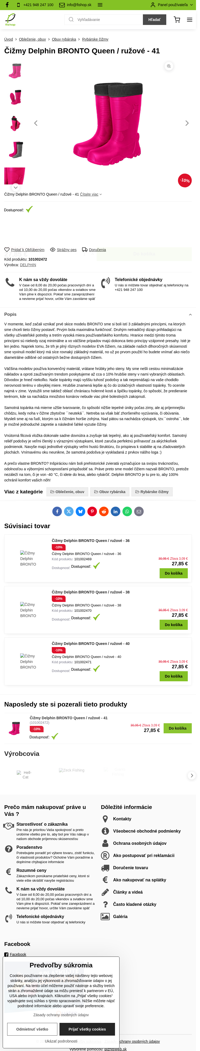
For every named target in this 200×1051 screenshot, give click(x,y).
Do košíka (144, 230)
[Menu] (189, 19)
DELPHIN (28, 265)
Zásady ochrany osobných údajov (132, 1041)
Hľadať (154, 20)
